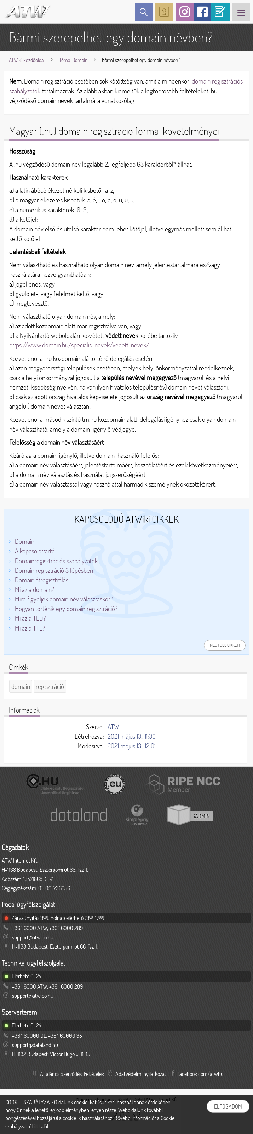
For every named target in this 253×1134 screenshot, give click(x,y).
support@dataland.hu (35, 1044)
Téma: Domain (73, 60)
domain (20, 686)
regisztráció (50, 686)
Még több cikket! (225, 645)
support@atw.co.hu (32, 937)
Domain (24, 541)
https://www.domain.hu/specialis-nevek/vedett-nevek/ (79, 345)
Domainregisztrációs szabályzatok (56, 561)
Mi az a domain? (34, 589)
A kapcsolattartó (35, 551)
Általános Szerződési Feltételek (72, 1073)
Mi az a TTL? (30, 628)
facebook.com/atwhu (201, 1073)
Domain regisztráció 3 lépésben (54, 570)
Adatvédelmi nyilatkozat (140, 1073)
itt (36, 1126)
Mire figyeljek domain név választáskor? (64, 599)
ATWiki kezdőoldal (27, 60)
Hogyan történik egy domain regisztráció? (66, 608)
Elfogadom (228, 1106)
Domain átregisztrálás (41, 580)
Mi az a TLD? (30, 618)
